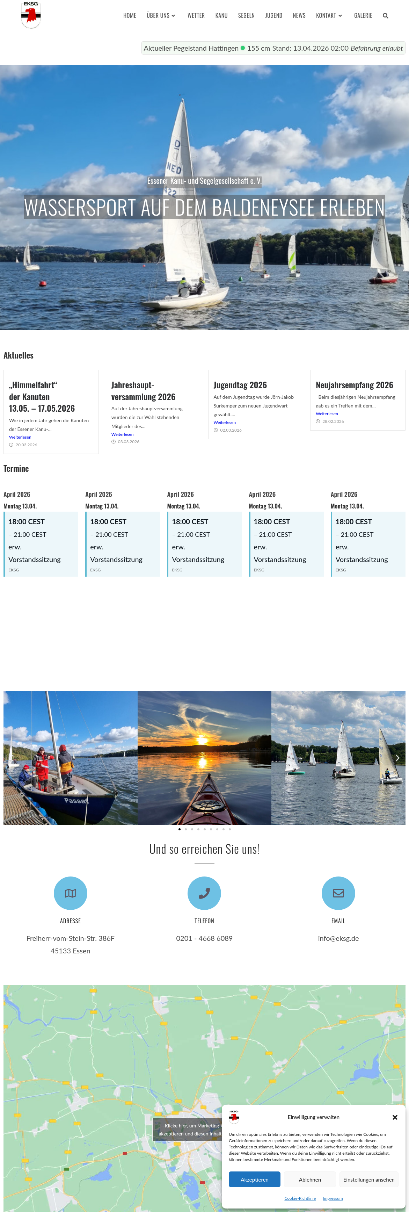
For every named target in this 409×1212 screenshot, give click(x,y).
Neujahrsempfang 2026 (354, 384)
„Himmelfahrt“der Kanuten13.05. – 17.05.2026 (42, 396)
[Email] (338, 893)
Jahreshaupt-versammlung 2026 (143, 390)
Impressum (333, 1198)
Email (338, 921)
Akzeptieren (255, 1179)
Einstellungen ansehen (369, 1179)
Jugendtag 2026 (240, 384)
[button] (395, 1117)
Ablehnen (310, 1179)
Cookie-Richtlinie (300, 1198)
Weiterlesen (20, 437)
